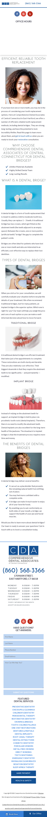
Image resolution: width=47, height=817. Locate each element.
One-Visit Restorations (23, 728)
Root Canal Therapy (23, 737)
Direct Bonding (24, 752)
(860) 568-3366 (33, 3)
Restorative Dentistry (23, 719)
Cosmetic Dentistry (23, 743)
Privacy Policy (35, 797)
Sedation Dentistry (23, 764)
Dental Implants (23, 734)
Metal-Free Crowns (23, 749)
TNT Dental (27, 797)
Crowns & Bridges (23, 722)
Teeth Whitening (23, 755)
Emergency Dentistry (23, 758)
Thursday (11, 37)
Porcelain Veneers (23, 746)
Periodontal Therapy (23, 716)
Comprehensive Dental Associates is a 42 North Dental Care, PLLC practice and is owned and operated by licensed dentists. (23, 806)
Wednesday (12, 34)
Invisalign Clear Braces (23, 761)
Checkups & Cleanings (23, 710)
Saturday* (11, 45)
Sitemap (40, 793)
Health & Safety (23, 781)
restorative (23, 139)
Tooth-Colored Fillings (23, 725)
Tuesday (11, 30)
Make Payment (23, 773)
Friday (10, 41)
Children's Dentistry (23, 713)
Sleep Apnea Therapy (23, 767)
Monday (11, 27)
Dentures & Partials (23, 731)
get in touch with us (23, 136)
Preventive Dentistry (23, 707)
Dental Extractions (23, 740)
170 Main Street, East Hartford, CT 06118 (23, 577)
